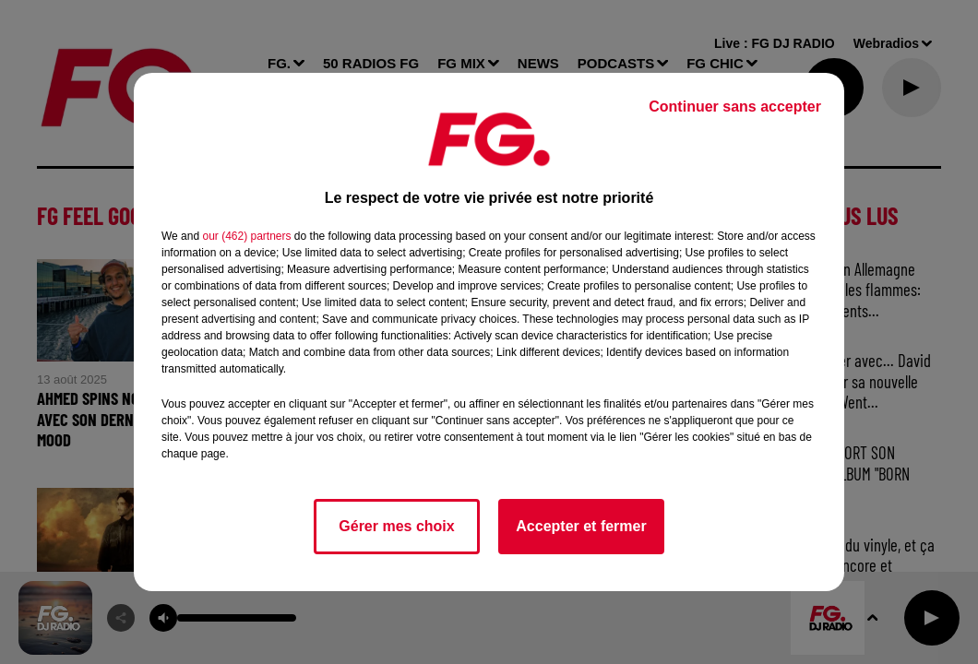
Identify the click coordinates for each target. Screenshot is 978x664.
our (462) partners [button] (246, 236)
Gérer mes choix (396, 526)
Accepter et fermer (581, 526)
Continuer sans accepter (735, 106)
